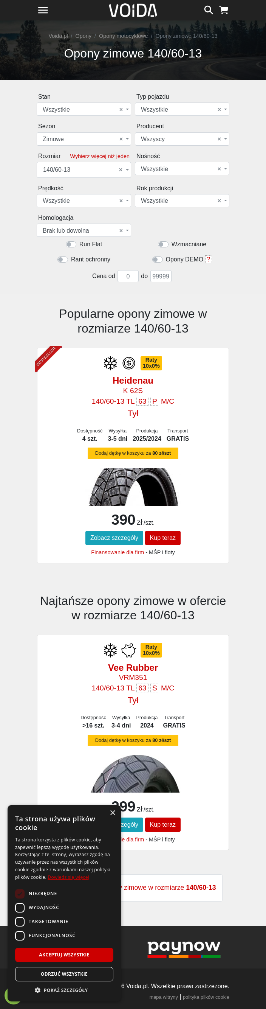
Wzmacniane (189, 244)
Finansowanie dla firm (117, 552)
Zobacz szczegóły (114, 538)
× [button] (112, 813)
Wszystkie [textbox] (83, 110)
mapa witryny (164, 997)
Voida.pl (58, 36)
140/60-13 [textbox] (82, 170)
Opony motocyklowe (123, 36)
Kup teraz (163, 538)
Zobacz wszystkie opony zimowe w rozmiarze (133, 887)
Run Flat (90, 244)
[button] (64, 990)
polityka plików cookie (206, 997)
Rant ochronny (90, 259)
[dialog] (64, 903)
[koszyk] (223, 9)
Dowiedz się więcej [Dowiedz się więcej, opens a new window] (68, 877)
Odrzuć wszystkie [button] (64, 974)
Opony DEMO (185, 259)
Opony (83, 36)
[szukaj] (208, 9)
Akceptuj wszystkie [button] (64, 954)
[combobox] (84, 109)
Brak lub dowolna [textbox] (83, 231)
